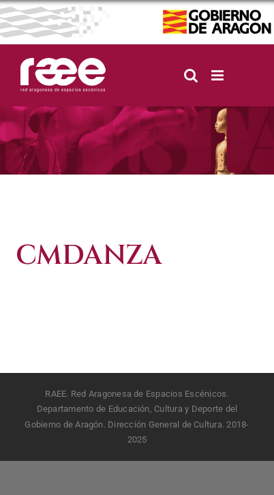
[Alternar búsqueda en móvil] (191, 75)
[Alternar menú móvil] (218, 75)
